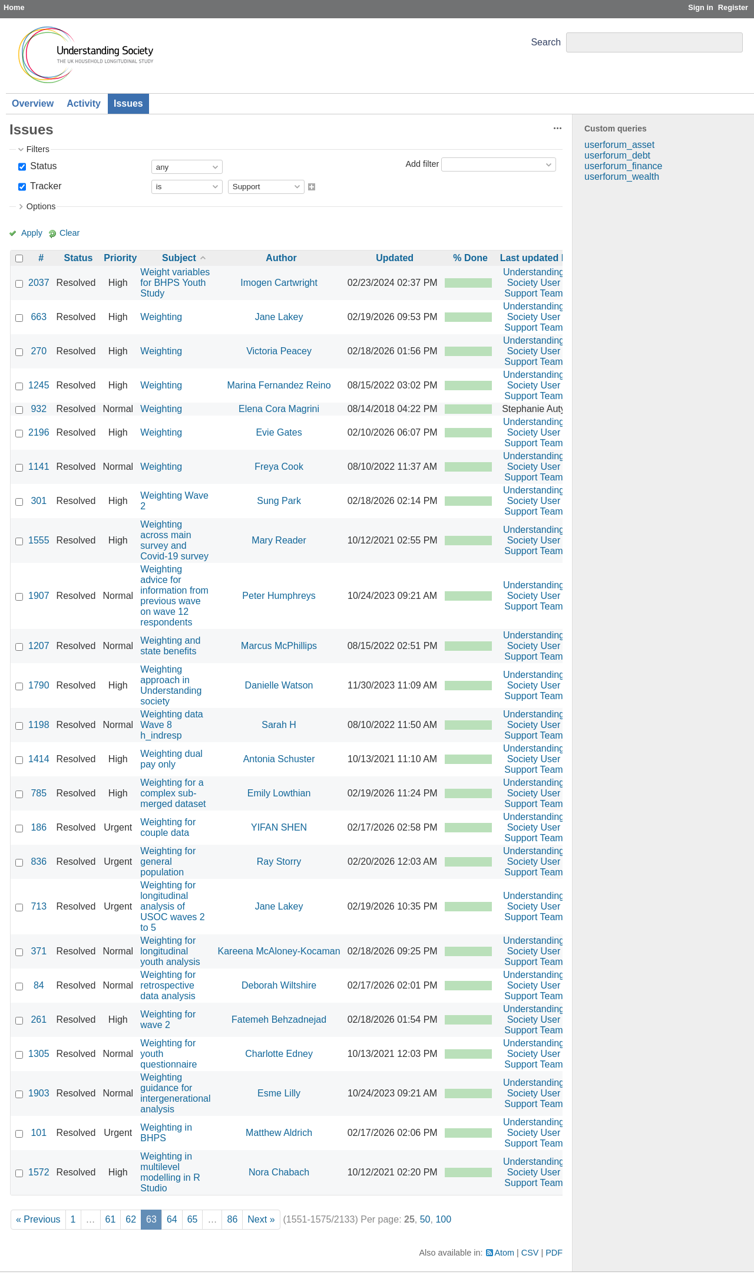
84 (39, 985)
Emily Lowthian (279, 793)
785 (39, 793)
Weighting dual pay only (171, 759)
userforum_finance (623, 166)
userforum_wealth (621, 177)
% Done (470, 258)
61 (110, 1219)
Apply (31, 233)
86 (232, 1219)
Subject (179, 258)
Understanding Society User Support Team (533, 282)
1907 (38, 596)
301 (39, 501)
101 (39, 1133)
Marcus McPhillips (279, 646)
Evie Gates (279, 432)
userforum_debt (617, 155)
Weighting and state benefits (170, 645)
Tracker (45, 186)
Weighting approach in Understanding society (170, 685)
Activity (84, 103)
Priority (120, 258)
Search (546, 42)
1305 (38, 1054)
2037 (38, 283)
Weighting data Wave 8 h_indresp (171, 724)
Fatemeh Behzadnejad (279, 1020)
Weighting (161, 317)
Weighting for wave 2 (168, 1019)
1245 (38, 385)
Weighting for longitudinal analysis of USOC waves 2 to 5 (172, 906)
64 (172, 1219)
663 (39, 317)
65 (192, 1219)
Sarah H (279, 725)
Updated (395, 258)
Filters (38, 149)
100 (443, 1219)
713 (39, 906)
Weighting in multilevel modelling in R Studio (170, 1172)
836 (39, 862)
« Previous (38, 1219)
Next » (261, 1219)
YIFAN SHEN (279, 827)
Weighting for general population (168, 861)
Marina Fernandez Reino (279, 385)
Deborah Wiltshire (279, 985)
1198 (38, 725)
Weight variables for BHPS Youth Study (175, 282)
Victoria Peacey (279, 351)
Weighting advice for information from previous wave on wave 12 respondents (174, 595)
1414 (38, 759)
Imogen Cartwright (279, 283)
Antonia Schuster (279, 759)
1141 (38, 467)
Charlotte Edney (279, 1054)
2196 (38, 432)
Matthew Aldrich (279, 1133)
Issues (128, 103)
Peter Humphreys (279, 596)
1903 (38, 1093)
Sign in (700, 7)
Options (41, 206)
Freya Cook (278, 467)
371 (39, 951)
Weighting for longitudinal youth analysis (170, 951)
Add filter (422, 164)
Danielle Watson (279, 685)
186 (39, 827)
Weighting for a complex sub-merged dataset (173, 793)
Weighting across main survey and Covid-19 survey (174, 540)
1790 (38, 685)
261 (39, 1020)
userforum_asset (619, 145)
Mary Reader (279, 540)
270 (39, 351)
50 (425, 1219)
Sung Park (279, 501)
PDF (554, 1252)
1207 (38, 646)
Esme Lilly (278, 1093)
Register (733, 7)
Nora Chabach (279, 1172)
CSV (530, 1252)
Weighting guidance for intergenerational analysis (175, 1093)
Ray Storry (279, 862)
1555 (38, 540)
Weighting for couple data (168, 827)
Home (14, 7)
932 (39, 409)
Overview (33, 103)
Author (281, 258)
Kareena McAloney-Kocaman (279, 951)
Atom (505, 1252)
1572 (38, 1172)
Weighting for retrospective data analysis (168, 985)
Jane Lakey (279, 317)
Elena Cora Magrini (279, 409)
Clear (69, 233)
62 (130, 1219)
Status (42, 166)
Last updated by (536, 258)
